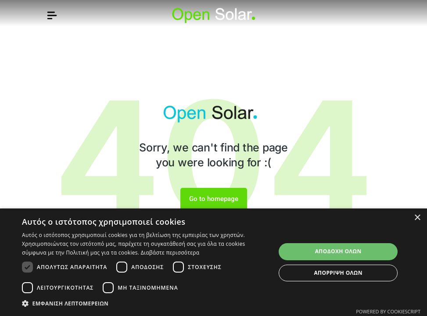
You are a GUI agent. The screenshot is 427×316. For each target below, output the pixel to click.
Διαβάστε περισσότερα (170, 252)
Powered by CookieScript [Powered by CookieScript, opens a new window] (388, 311)
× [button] (417, 218)
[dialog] (213, 262)
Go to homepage (213, 199)
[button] (145, 303)
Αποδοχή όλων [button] (338, 251)
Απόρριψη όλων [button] (338, 272)
